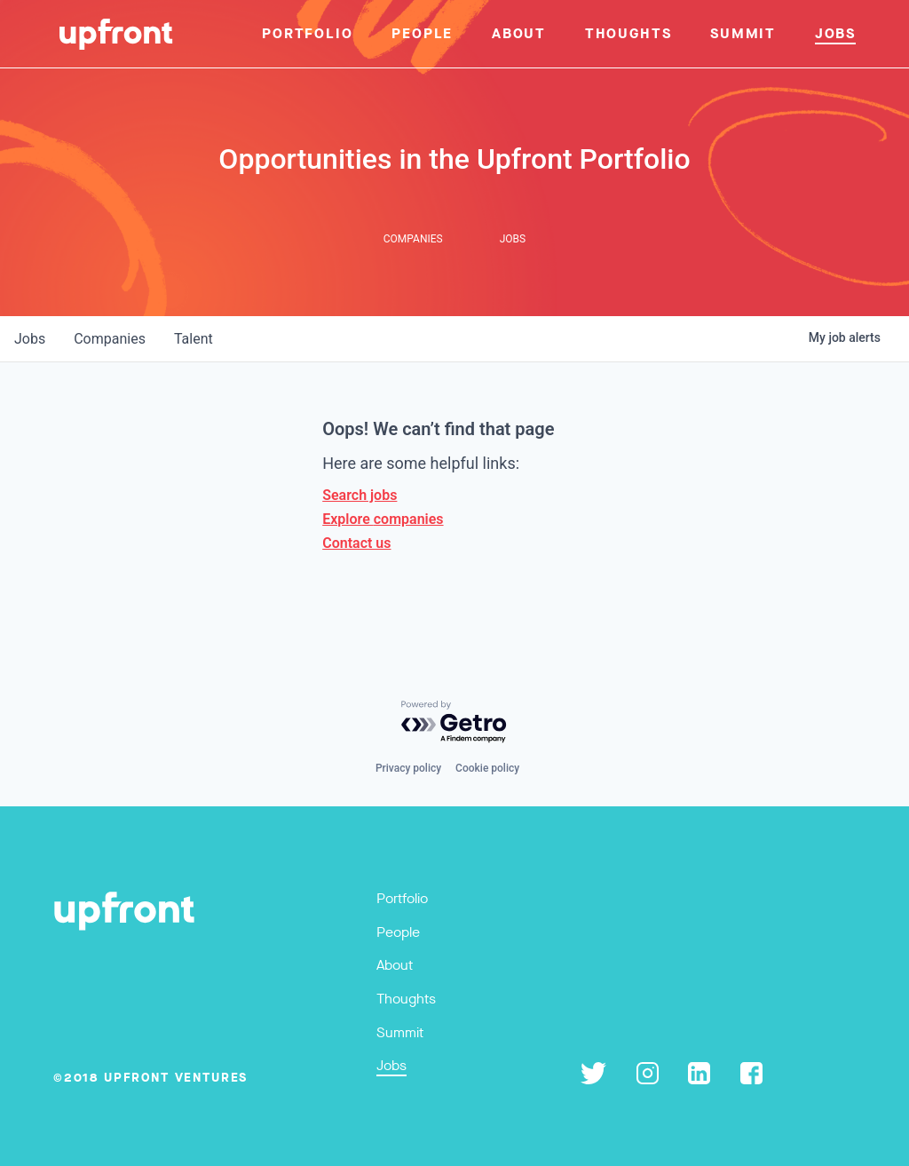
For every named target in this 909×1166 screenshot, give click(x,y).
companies (110, 338)
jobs (29, 338)
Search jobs (359, 495)
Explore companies (382, 519)
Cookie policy (487, 768)
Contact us (356, 543)
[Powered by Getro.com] (454, 722)
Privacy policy (408, 768)
